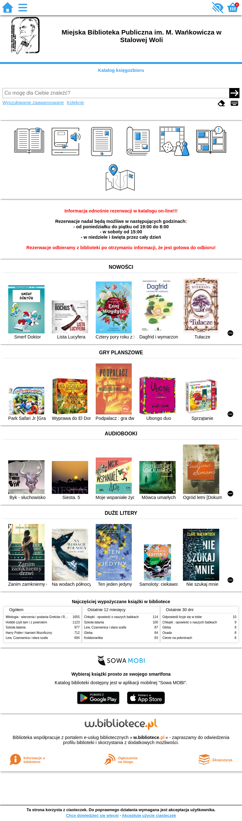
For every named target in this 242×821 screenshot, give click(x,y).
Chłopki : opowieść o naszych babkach (111, 617)
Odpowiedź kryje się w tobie (182, 617)
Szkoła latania (16, 627)
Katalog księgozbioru (121, 70)
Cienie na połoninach (177, 638)
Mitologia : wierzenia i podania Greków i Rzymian (40, 617)
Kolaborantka (93, 638)
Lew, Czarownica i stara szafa (27, 638)
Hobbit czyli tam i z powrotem (26, 622)
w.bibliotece (149, 737)
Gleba (88, 633)
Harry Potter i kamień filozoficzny (29, 633)
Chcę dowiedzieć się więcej (92, 815)
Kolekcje (75, 102)
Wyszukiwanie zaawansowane (33, 102)
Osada (167, 633)
